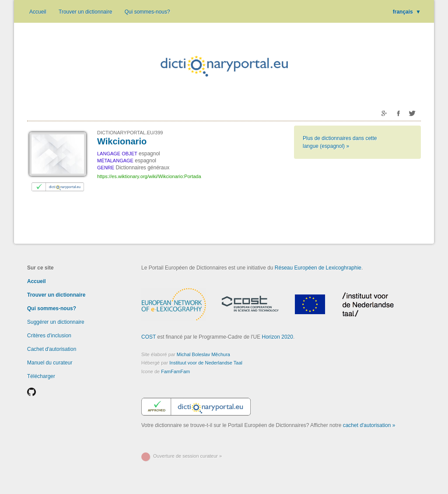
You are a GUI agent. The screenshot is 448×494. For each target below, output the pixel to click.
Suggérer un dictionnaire (55, 322)
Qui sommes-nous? (147, 12)
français (407, 12)
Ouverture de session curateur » (187, 456)
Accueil (37, 12)
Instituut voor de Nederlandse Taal (205, 362)
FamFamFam (175, 371)
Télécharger (41, 376)
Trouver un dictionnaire (85, 12)
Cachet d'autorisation (51, 349)
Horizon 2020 (277, 337)
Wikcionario (122, 141)
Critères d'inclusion (49, 336)
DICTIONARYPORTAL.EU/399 (130, 132)
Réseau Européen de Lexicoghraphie (318, 268)
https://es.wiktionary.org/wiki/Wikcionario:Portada (149, 176)
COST (148, 337)
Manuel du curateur (49, 363)
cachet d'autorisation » (369, 425)
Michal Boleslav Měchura (203, 354)
